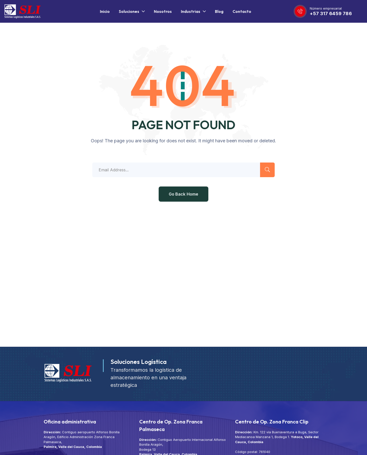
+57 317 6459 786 (331, 13)
